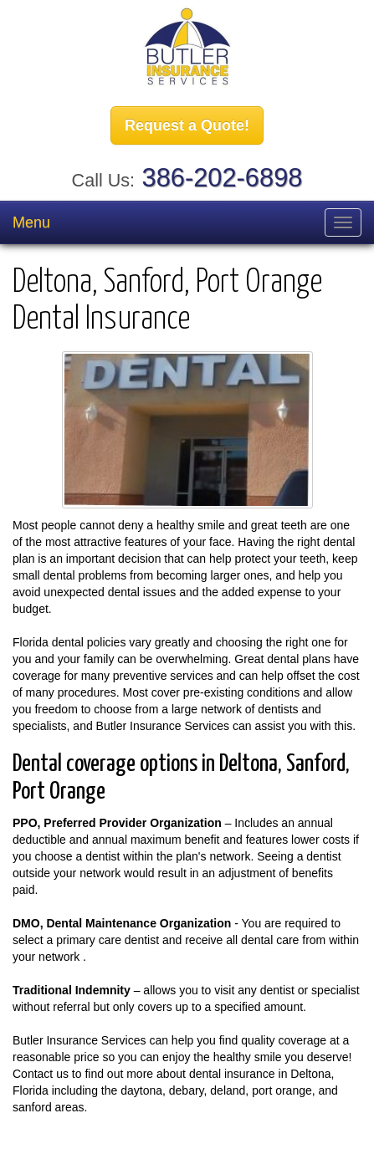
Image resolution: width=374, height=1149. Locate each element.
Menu (31, 222)
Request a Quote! (187, 125)
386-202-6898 (222, 177)
